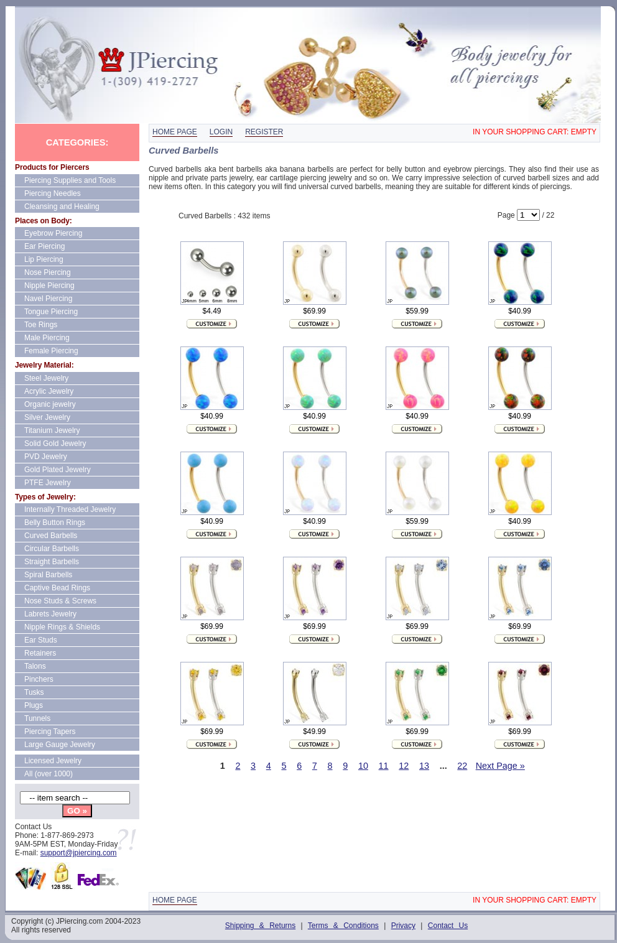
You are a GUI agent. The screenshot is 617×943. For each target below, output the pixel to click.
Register (264, 132)
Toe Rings (40, 324)
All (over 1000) (48, 773)
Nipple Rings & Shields (62, 627)
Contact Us (448, 925)
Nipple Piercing (49, 285)
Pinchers (38, 679)
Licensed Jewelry (52, 760)
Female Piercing (51, 350)
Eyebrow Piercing (53, 233)
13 (424, 766)
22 (462, 766)
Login (221, 132)
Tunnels (37, 718)
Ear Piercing (44, 246)
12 (404, 766)
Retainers (40, 653)
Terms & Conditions (343, 925)
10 (363, 766)
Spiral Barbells (48, 574)
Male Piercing (47, 337)
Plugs (33, 705)
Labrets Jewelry (50, 614)
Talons (35, 666)
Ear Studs (40, 640)
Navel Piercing (48, 298)
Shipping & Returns (260, 925)
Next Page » (500, 766)
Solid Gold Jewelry (55, 443)
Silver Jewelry (47, 417)
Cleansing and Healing (62, 206)
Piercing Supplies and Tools (70, 180)
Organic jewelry (50, 404)
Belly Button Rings (54, 522)
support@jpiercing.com (78, 852)
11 (384, 766)
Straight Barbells (51, 561)
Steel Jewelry (46, 378)
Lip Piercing (43, 259)
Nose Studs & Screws (60, 601)
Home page (174, 132)
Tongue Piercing (51, 311)
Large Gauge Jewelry (59, 744)
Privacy (403, 925)
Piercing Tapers (50, 731)
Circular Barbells (51, 548)
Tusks (34, 692)
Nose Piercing (47, 272)
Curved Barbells (50, 535)
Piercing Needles (52, 193)
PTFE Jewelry (47, 482)
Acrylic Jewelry (48, 391)
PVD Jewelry (45, 456)
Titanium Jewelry (52, 430)
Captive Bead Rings (57, 587)
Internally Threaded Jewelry (70, 509)
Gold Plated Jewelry (57, 469)
